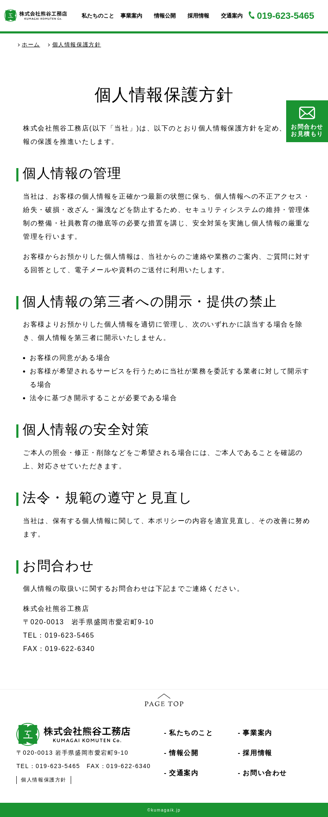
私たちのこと (98, 16)
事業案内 (131, 16)
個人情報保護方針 (44, 780)
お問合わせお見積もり (307, 122)
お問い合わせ (265, 772)
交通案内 (232, 16)
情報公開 (165, 16)
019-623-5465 (285, 15)
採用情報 (198, 16)
